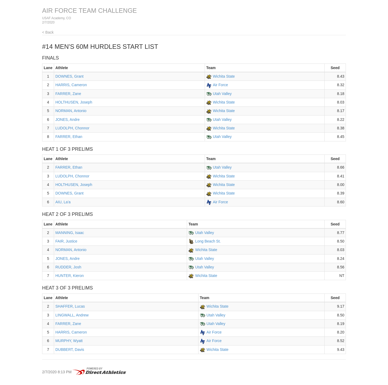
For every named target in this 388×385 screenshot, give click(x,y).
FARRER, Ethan (68, 136)
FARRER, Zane (68, 94)
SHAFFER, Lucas (70, 306)
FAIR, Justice (66, 241)
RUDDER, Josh (68, 267)
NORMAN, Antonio (71, 111)
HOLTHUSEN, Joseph (73, 102)
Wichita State (224, 76)
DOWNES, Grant (69, 76)
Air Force (220, 85)
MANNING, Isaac (69, 233)
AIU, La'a (63, 202)
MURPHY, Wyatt (69, 341)
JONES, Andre (67, 119)
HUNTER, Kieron (69, 275)
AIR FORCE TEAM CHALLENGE (89, 10)
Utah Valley (222, 94)
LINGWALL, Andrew (72, 315)
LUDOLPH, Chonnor (72, 128)
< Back (48, 32)
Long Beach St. (208, 241)
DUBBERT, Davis (69, 349)
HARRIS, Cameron (71, 85)
